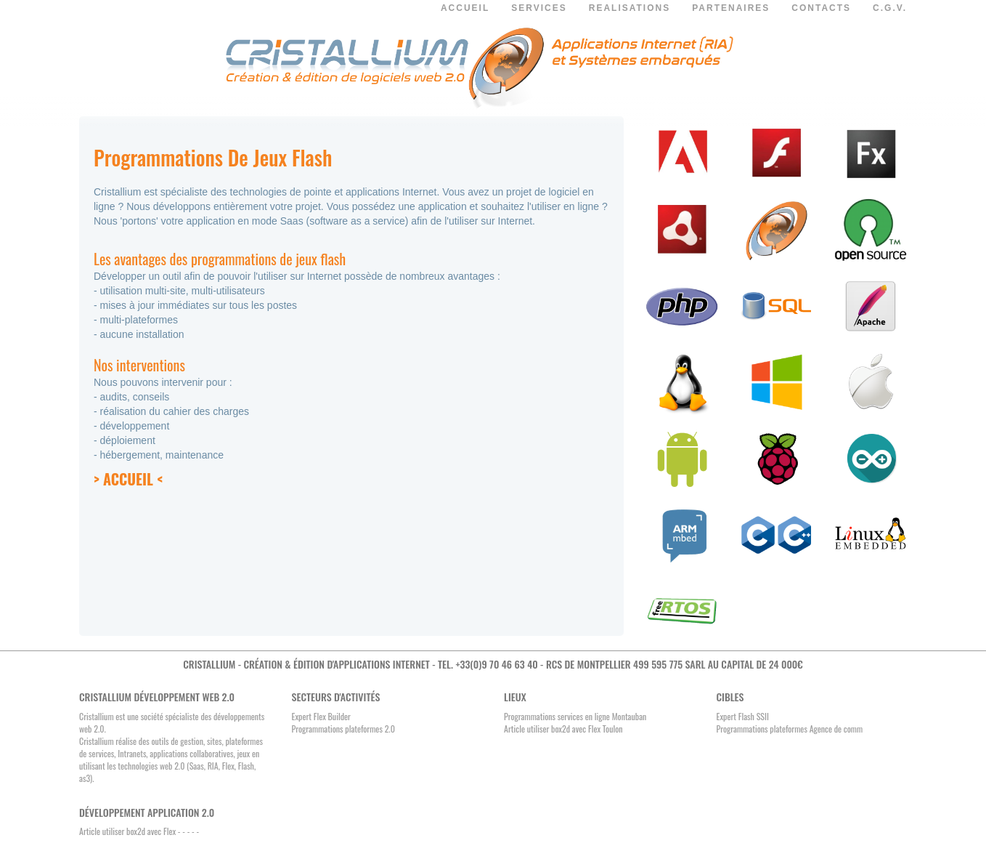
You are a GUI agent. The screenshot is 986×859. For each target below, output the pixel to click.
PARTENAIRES (731, 8)
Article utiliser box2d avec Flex (127, 831)
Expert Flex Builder (321, 716)
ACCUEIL (465, 8)
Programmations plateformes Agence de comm (790, 728)
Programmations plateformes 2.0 (343, 728)
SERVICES (538, 8)
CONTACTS (821, 8)
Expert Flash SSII (743, 716)
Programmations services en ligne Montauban (575, 716)
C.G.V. (890, 8)
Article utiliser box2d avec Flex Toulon (563, 728)
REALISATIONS (629, 8)
